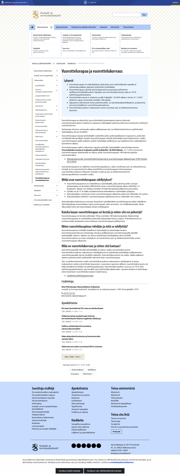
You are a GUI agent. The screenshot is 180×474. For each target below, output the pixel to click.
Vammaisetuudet (41, 126)
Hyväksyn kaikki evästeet (69, 471)
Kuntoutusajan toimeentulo (40, 121)
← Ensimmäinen (76, 369)
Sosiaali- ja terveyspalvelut (43, 75)
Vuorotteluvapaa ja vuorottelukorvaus (42, 179)
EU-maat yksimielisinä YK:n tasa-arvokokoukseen (82, 308)
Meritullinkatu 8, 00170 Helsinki (125, 444)
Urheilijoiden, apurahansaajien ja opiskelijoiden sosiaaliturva (42, 147)
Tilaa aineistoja (78, 403)
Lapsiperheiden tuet (42, 96)
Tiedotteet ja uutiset (81, 395)
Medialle (115, 400)
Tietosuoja (115, 421)
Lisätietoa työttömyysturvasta (80, 275)
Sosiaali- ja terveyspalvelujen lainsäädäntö (44, 407)
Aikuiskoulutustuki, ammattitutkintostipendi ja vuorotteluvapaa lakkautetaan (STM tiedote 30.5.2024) (107, 160)
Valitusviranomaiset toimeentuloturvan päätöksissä (42, 171)
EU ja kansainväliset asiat (43, 200)
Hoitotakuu (37, 403)
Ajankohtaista (62, 27)
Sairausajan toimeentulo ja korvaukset (43, 115)
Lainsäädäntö (40, 85)
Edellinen (92, 369)
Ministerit (115, 392)
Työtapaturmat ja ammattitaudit (41, 131)
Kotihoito (36, 423)
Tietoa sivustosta (118, 418)
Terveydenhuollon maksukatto (45, 392)
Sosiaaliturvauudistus (81, 424)
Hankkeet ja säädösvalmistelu (83, 27)
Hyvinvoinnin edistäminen (43, 71)
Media (175, 2)
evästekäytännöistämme (122, 462)
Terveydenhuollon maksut (43, 395)
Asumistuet (39, 106)
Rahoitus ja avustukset (42, 205)
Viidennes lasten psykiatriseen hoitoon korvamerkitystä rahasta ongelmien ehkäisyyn (81, 317)
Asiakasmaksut (38, 414)
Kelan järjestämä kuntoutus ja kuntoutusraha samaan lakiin (81, 337)
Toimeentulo (71, 63)
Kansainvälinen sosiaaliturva (40, 164)
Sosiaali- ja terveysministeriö (41, 63)
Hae (144, 15)
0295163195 (69, 293)
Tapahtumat (77, 406)
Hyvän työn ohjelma (80, 427)
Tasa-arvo (37, 195)
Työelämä (37, 190)
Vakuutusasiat (39, 186)
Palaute (116, 431)
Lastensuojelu (38, 426)
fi (53, 63)
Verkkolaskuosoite (119, 406)
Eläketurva (39, 136)
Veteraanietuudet (41, 140)
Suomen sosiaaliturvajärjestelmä (43, 90)
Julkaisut (103, 27)
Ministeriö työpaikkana (121, 403)
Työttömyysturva (41, 110)
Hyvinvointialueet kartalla (43, 397)
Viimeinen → (88, 373)
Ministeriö (115, 27)
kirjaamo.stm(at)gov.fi (120, 453)
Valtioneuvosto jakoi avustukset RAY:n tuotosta (82, 346)
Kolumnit (76, 397)
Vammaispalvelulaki (41, 411)
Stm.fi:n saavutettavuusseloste (124, 427)
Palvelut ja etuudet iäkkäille (44, 428)
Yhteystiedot (128, 27)
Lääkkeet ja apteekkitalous (83, 432)
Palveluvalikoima (79, 429)
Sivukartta (115, 424)
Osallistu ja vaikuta (80, 412)
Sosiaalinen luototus (42, 159)
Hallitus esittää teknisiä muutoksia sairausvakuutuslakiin (76, 327)
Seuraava (75, 373)
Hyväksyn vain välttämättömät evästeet (104, 471)
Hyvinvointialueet (40, 400)
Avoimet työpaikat (80, 409)
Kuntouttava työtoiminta (43, 417)
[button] (73, 356)
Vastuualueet (42, 27)
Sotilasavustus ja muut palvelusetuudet (43, 101)
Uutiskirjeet (77, 400)
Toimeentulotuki (41, 155)
